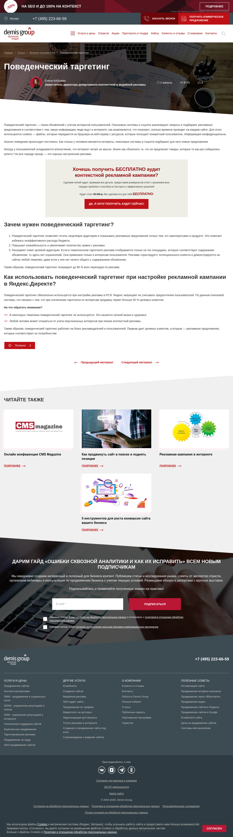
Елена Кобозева (55, 80)
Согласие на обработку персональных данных (61, 806)
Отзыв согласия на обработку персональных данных (116, 812)
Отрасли (103, 33)
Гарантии (127, 722)
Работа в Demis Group (135, 696)
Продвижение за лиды (17, 739)
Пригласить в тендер (135, 33)
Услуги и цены (86, 33)
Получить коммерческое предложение (202, 18)
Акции (115, 33)
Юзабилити (70, 685)
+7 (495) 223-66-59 (49, 18)
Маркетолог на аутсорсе (77, 712)
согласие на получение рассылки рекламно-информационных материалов (117, 627)
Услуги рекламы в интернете (80, 722)
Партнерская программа (136, 717)
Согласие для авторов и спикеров (116, 780)
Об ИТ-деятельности (116, 786)
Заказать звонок (159, 18)
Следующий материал (140, 362)
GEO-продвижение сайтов (19, 744)
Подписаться (154, 604)
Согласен (214, 828)
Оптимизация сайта (193, 685)
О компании (194, 33)
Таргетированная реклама (19, 734)
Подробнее (12, 465)
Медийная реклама (74, 696)
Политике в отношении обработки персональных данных (80, 832)
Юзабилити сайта (191, 717)
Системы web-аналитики (196, 728)
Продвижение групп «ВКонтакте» (201, 696)
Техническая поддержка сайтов (23, 723)
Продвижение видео (193, 701)
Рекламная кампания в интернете (186, 454)
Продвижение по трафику (78, 707)
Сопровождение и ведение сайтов (83, 737)
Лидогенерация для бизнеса (80, 717)
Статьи (126, 707)
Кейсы (155, 33)
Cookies (42, 824)
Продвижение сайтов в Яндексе (200, 707)
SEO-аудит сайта (73, 701)
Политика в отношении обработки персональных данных (126, 806)
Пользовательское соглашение (181, 806)
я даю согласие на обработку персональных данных (97, 617)
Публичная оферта (133, 712)
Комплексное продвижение (20, 729)
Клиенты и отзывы (173, 33)
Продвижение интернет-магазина (201, 691)
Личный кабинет (132, 701)
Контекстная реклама (17, 691)
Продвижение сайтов (16, 685)
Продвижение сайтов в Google (199, 712)
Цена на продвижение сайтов (198, 722)
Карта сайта (116, 793)
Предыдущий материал (93, 362)
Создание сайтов (73, 691)
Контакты (211, 33)
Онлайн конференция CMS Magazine (32, 454)
